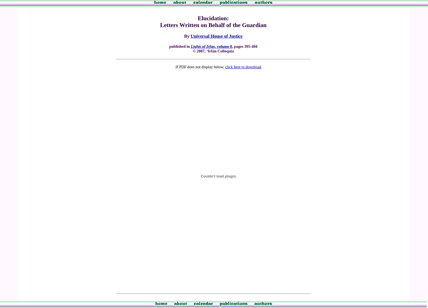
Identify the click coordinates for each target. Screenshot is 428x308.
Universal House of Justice (216, 36)
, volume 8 (211, 46)
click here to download (243, 67)
